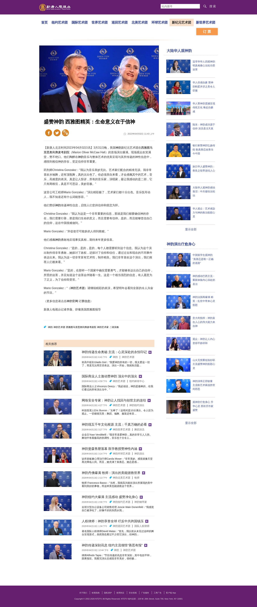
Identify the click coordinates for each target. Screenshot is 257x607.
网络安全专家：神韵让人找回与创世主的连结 (114, 400)
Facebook (48, 132)
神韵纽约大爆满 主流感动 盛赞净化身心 (110, 497)
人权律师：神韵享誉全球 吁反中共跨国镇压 (113, 521)
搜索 (212, 6)
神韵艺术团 (77, 288)
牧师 (136, 477)
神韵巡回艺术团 (121, 526)
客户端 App (171, 593)
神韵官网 (72, 301)
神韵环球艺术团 (121, 453)
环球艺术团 (160, 22)
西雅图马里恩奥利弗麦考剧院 (81, 327)
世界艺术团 (100, 22)
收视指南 (96, 593)
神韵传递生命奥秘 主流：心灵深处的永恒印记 (114, 352)
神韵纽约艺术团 (121, 501)
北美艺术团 (140, 22)
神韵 (118, 147)
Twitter (57, 132)
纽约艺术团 (60, 22)
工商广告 (158, 593)
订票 (207, 32)
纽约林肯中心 (136, 381)
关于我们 (83, 593)
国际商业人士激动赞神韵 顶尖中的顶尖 (109, 376)
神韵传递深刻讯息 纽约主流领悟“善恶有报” (112, 545)
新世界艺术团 (205, 22)
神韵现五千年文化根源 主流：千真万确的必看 (114, 424)
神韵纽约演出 (136, 405)
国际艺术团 (80, 22)
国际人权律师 (141, 526)
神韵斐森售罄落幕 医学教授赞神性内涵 (109, 449)
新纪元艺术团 (181, 22)
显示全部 (190, 229)
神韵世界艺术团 (121, 429)
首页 (44, 22)
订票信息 (84, 301)
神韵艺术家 (103, 327)
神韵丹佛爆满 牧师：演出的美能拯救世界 (111, 473)
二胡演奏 (114, 327)
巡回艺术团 (120, 22)
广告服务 (145, 593)
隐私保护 (108, 593)
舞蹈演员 (139, 429)
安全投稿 (133, 593)
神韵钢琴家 (140, 501)
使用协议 (120, 593)
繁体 (65, 132)
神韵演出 (139, 453)
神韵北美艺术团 (121, 477)
